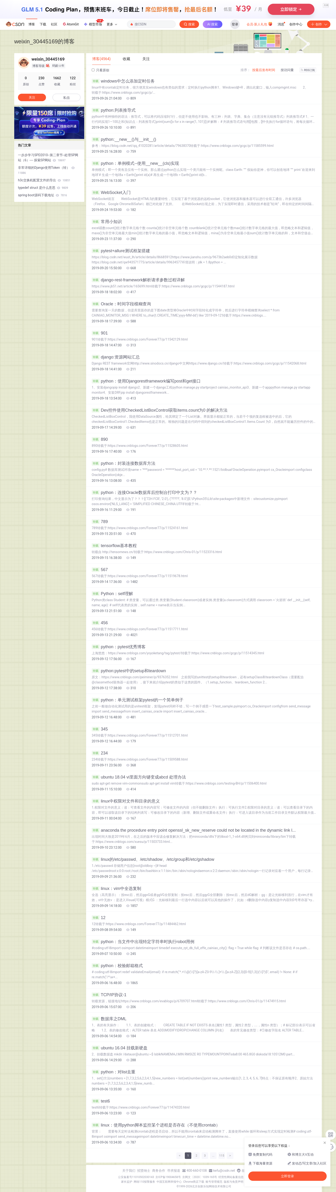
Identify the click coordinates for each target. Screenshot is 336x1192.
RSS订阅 (308, 70)
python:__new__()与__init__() (124, 139)
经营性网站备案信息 (231, 1177)
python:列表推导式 (114, 110)
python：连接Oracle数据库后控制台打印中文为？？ (144, 492)
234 (100, 753)
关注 (32, 97)
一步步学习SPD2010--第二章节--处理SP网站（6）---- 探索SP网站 (48, 157)
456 (100, 622)
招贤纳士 (143, 1170)
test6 (101, 1101)
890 (100, 439)
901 (100, 333)
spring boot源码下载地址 (42, 195)
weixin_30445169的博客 (44, 41)
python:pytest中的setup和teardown (129, 670)
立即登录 (287, 1176)
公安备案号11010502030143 (136, 1177)
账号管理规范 (214, 1181)
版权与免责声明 (233, 1181)
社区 (54, 24)
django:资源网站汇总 (116, 357)
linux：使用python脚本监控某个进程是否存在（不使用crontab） (156, 1125)
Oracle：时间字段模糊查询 (121, 304)
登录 (235, 24)
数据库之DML (109, 1018)
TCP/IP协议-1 (109, 994)
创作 (318, 24)
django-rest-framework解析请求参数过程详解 (138, 280)
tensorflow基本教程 (114, 545)
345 (100, 729)
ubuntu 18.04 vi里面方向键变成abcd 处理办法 (139, 777)
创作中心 (295, 24)
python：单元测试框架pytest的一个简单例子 (137, 700)
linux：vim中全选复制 (116, 888)
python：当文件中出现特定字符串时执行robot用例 (143, 941)
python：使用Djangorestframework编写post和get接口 (146, 381)
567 (100, 569)
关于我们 (128, 1170)
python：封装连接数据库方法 (123, 463)
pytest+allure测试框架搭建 (121, 250)
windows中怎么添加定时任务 (123, 81)
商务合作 (158, 1170)
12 (98, 917)
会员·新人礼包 (260, 23)
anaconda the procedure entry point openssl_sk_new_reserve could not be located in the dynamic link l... (194, 830)
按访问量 (287, 70)
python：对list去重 (113, 1072)
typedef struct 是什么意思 (43, 187)
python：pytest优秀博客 (119, 646)
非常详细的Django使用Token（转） (46, 170)
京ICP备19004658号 (168, 1177)
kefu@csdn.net (224, 1170)
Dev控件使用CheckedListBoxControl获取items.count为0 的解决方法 (160, 410)
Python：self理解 (112, 593)
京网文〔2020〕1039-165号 (199, 1177)
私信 (66, 98)
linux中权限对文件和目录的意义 (126, 801)
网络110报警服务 (144, 1181)
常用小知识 (107, 221)
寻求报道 (173, 1170)
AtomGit (70, 24)
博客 (31, 24)
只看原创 (100, 70)
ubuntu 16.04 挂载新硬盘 (119, 1048)
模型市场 (93, 23)
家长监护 (126, 1181)
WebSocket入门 (111, 192)
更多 (112, 24)
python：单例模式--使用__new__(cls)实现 (135, 163)
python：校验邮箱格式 (117, 965)
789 (100, 521)
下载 (43, 24)
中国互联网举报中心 (169, 1181)
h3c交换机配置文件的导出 (44, 180)
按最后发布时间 (263, 70)
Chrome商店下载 (193, 1181)
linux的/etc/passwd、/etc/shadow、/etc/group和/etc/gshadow (153, 859)
